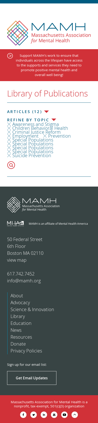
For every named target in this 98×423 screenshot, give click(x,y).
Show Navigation (91, 10)
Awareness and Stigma (35, 124)
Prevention (59, 136)
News (16, 330)
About (17, 295)
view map (16, 260)
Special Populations (32, 140)
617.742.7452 (20, 274)
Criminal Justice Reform (36, 132)
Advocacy (20, 302)
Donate (18, 344)
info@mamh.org (24, 281)
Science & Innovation (32, 309)
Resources (21, 337)
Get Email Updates (32, 377)
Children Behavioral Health (40, 128)
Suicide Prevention (31, 155)
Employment (25, 136)
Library (18, 316)
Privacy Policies (26, 351)
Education (21, 323)
